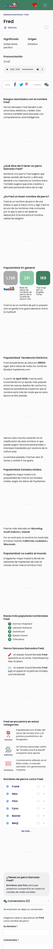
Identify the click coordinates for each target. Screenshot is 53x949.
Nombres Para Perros (13, 14)
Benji (15, 896)
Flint (15, 874)
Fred (26, 14)
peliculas (8, 824)
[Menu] (45, 5)
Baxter (16, 889)
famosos (8, 809)
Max (15, 867)
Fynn (15, 882)
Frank (15, 860)
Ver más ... (26, 904)
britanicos (8, 840)
